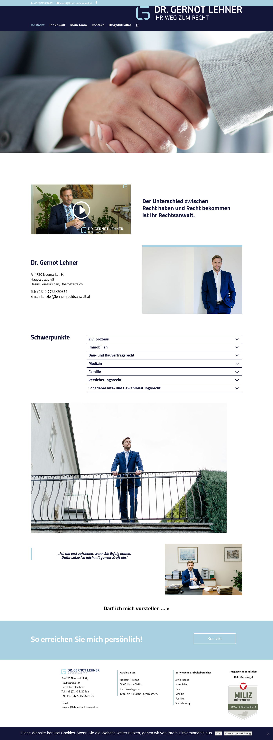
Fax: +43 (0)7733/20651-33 (77, 696)
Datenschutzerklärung (238, 733)
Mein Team (78, 26)
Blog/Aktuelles (120, 26)
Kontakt (98, 26)
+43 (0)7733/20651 (52, 291)
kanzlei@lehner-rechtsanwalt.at (65, 296)
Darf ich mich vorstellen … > (136, 608)
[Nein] (268, 733)
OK (218, 733)
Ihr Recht (38, 26)
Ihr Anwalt (57, 26)
